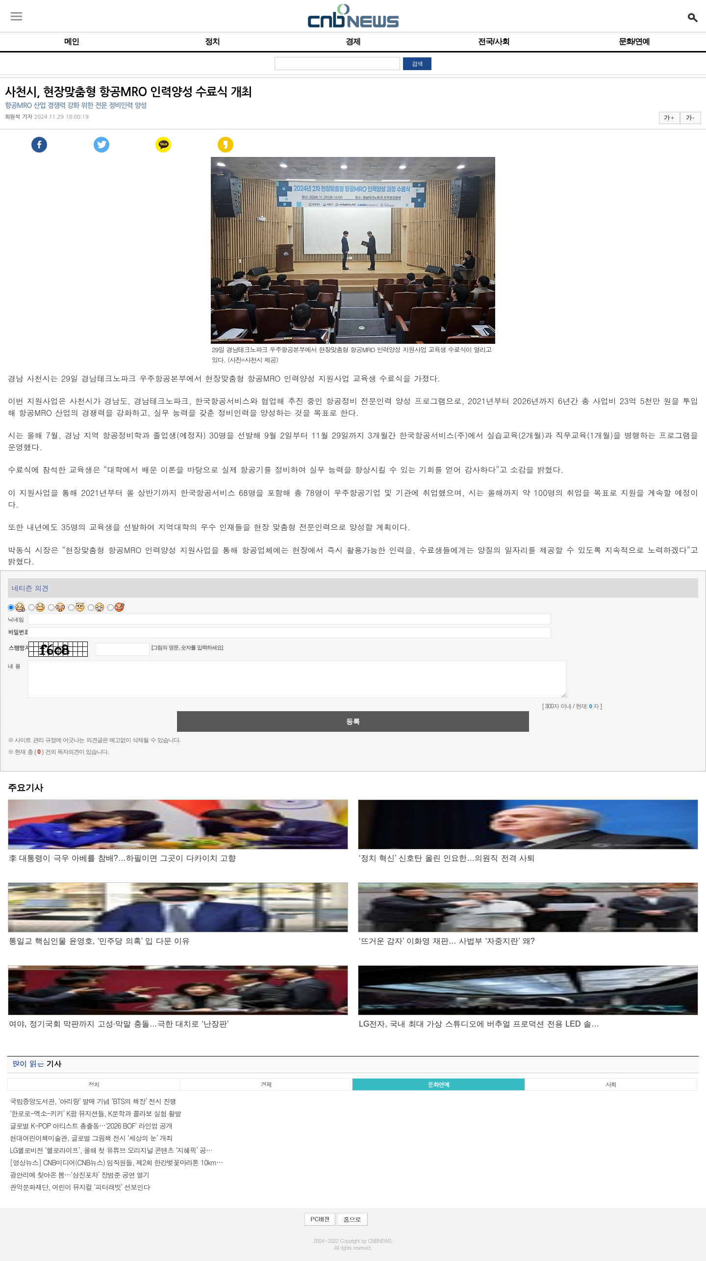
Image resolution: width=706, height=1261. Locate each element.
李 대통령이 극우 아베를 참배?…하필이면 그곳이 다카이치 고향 (122, 858)
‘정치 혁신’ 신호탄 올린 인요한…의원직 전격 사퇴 (447, 858)
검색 (417, 63)
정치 (212, 41)
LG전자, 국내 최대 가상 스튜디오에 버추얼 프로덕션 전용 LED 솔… (479, 1024)
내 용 (14, 666)
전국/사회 (493, 41)
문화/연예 (634, 41)
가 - (690, 117)
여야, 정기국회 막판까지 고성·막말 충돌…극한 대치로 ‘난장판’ (119, 1024)
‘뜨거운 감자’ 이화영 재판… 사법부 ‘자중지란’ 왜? (447, 941)
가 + (669, 117)
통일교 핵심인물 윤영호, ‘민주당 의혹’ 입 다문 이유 (99, 941)
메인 (71, 41)
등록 (353, 721)
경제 (353, 41)
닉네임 (16, 619)
